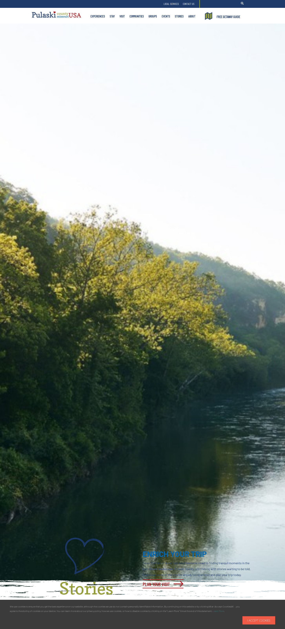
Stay (112, 16)
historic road (195, 563)
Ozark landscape (161, 569)
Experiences (97, 16)
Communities (136, 16)
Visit (122, 16)
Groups (152, 16)
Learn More (218, 611)
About (191, 16)
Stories (179, 16)
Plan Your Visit (156, 584)
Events (166, 16)
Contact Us (188, 3)
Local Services (171, 3)
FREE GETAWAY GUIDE (228, 17)
